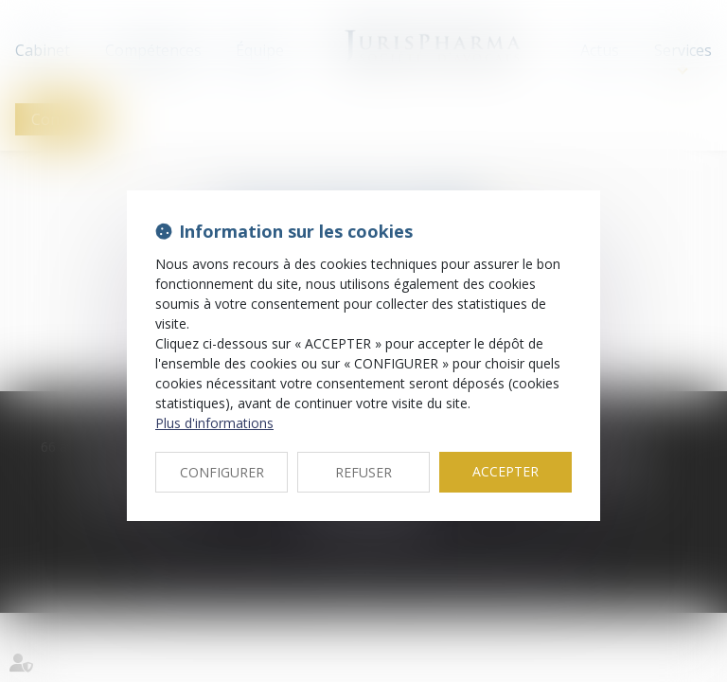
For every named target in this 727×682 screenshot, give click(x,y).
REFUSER (363, 472)
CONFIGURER (222, 472)
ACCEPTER (505, 471)
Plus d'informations (214, 423)
